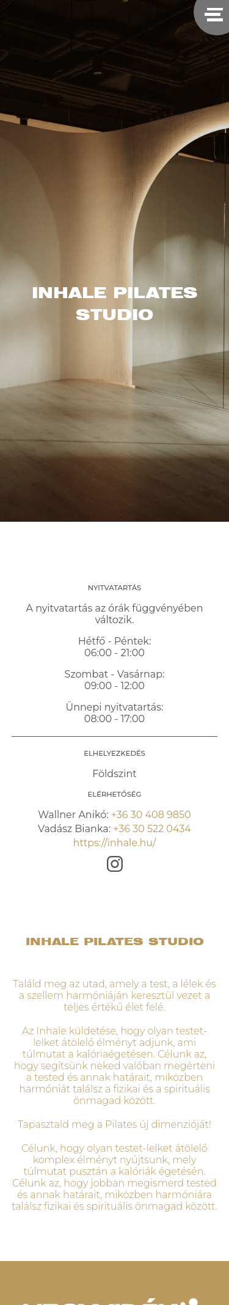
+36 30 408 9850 (151, 815)
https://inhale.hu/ (114, 843)
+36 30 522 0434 (152, 829)
